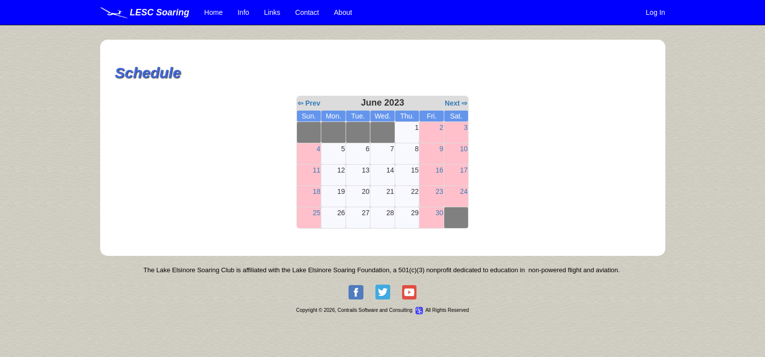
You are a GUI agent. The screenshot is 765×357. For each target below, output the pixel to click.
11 (317, 170)
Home (213, 12)
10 (464, 149)
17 (464, 170)
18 (317, 191)
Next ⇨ (456, 103)
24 (464, 191)
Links (272, 12)
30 (439, 213)
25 (317, 213)
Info (243, 12)
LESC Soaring (144, 12)
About (343, 12)
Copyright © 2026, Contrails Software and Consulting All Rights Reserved (382, 310)
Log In (655, 12)
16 (439, 170)
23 (439, 191)
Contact (307, 12)
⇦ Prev (308, 103)
